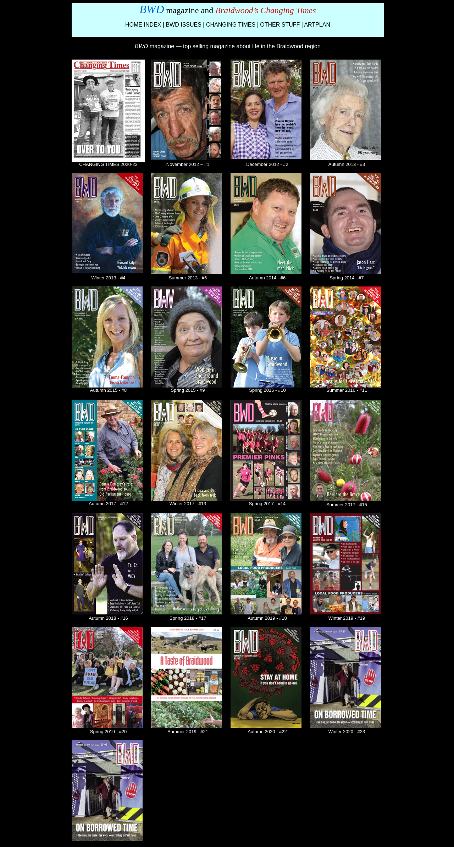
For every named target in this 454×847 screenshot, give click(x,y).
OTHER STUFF (280, 25)
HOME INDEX (143, 25)
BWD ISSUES (183, 25)
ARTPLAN (317, 25)
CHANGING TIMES (230, 25)
